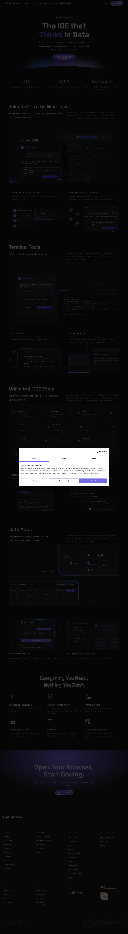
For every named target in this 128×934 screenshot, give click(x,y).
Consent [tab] (34, 458)
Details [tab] (64, 458)
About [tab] (94, 458)
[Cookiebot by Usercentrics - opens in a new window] (98, 452)
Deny (35, 481)
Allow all (93, 481)
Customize (64, 481)
